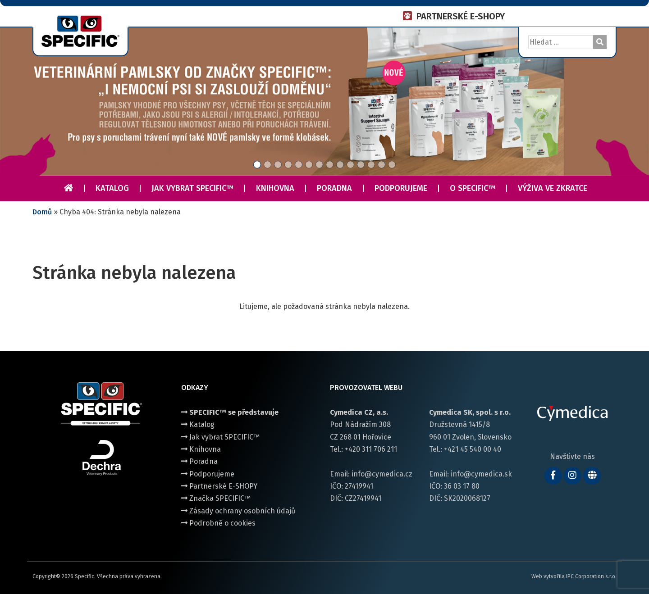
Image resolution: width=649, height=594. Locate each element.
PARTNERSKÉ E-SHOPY (460, 16)
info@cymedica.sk (481, 474)
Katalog (112, 188)
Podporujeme (401, 188)
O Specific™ (472, 188)
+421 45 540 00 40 (472, 449)
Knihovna (275, 188)
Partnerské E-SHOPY (219, 486)
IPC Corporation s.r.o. (591, 576)
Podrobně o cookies (218, 523)
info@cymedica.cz (382, 474)
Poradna (334, 188)
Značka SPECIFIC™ (216, 498)
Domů (42, 212)
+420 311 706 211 (371, 449)
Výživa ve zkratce (552, 188)
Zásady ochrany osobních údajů (238, 511)
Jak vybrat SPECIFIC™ (192, 188)
